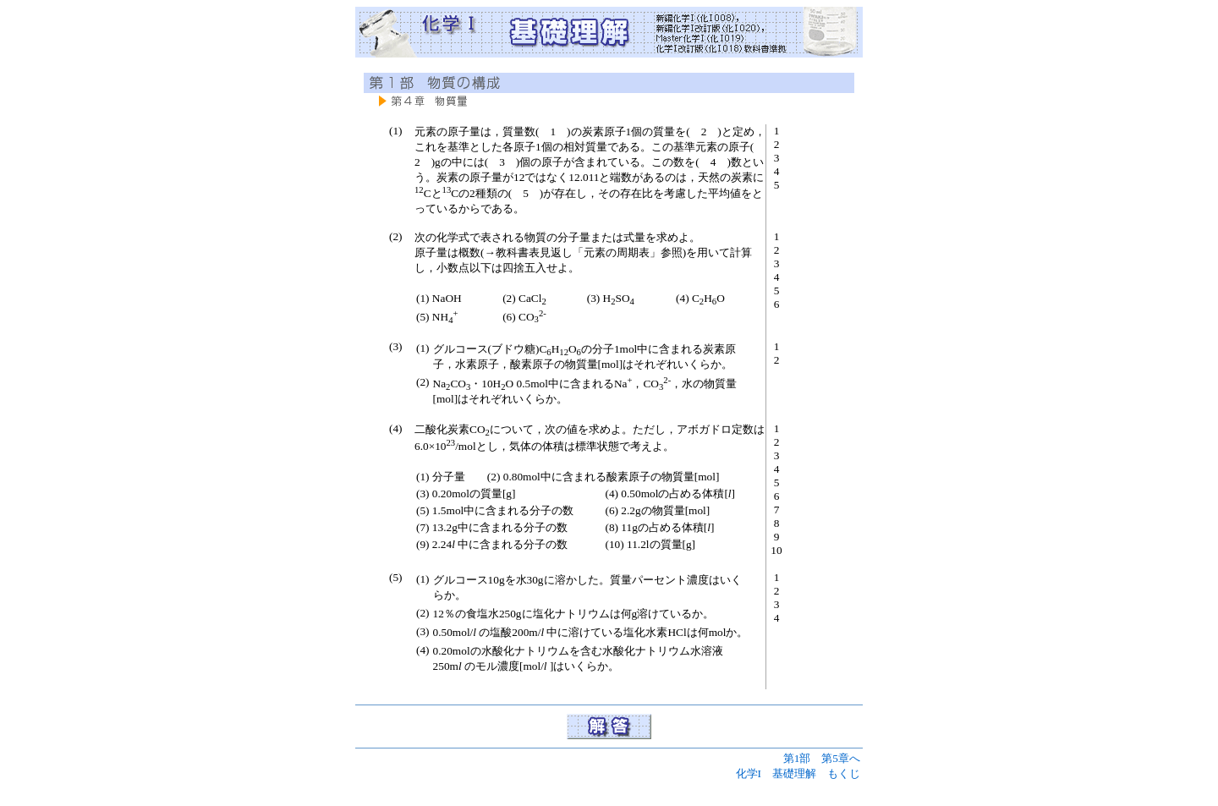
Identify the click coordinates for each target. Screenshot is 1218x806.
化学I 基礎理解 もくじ (798, 773)
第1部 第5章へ (821, 758)
